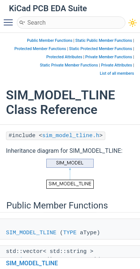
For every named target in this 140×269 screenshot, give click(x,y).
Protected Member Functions (40, 48)
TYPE (70, 233)
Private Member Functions (108, 57)
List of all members (117, 73)
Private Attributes (116, 65)
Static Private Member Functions (69, 65)
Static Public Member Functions (103, 40)
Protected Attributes (64, 57)
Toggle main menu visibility (10, 19)
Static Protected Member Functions (100, 48)
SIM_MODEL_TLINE (31, 233)
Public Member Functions (49, 40)
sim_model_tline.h (70, 136)
